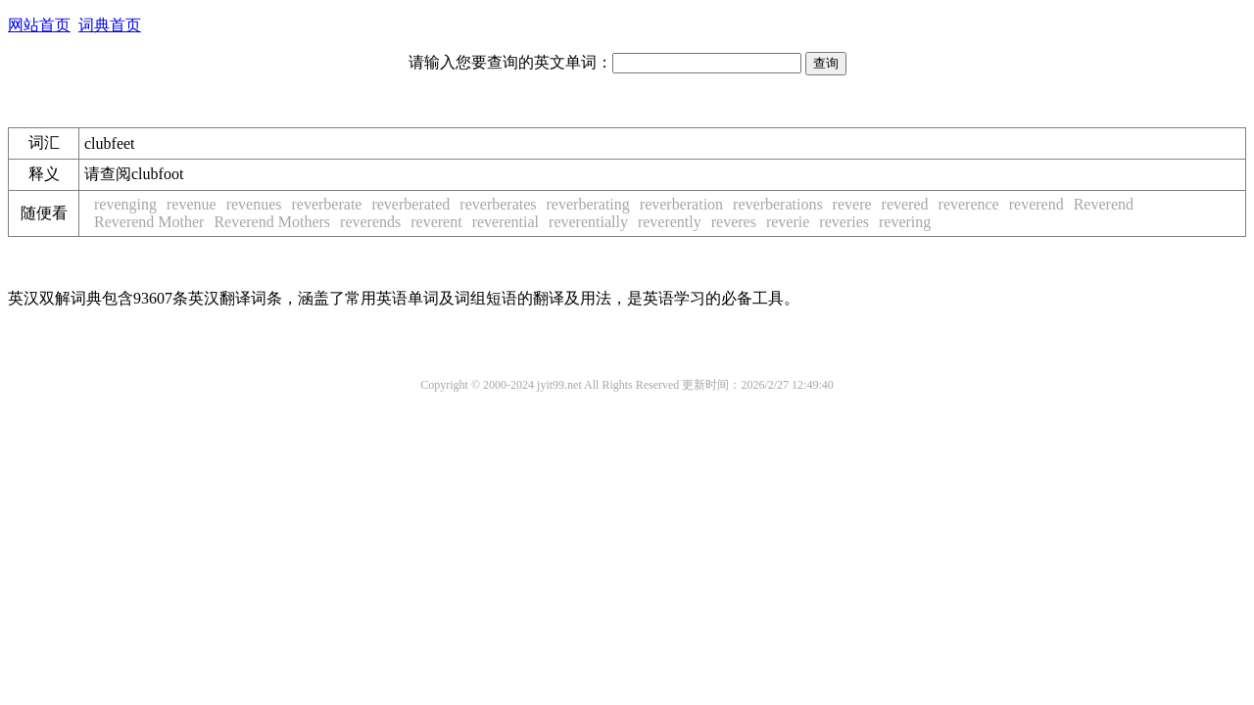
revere (852, 204)
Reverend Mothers (272, 221)
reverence (969, 204)
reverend (1036, 204)
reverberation (681, 204)
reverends (370, 221)
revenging (125, 204)
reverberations (778, 204)
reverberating (588, 204)
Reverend (1103, 204)
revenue (192, 204)
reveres (733, 221)
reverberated (410, 204)
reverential (505, 221)
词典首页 (109, 25)
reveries (844, 221)
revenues (254, 204)
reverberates (497, 204)
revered (905, 204)
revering (905, 221)
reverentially (588, 221)
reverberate (326, 204)
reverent (435, 221)
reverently (669, 221)
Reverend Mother (149, 221)
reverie (787, 221)
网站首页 (39, 25)
